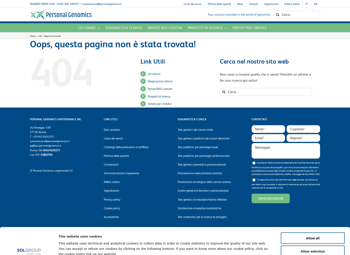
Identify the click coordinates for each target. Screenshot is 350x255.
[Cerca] (277, 15)
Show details (232, 246)
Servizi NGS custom (160, 89)
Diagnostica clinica (160, 81)
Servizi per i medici (159, 104)
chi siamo (154, 74)
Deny (313, 242)
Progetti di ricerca (159, 96)
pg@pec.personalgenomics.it (45, 145)
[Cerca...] (297, 15)
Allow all (313, 216)
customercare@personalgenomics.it (102, 4)
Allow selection (312, 229)
